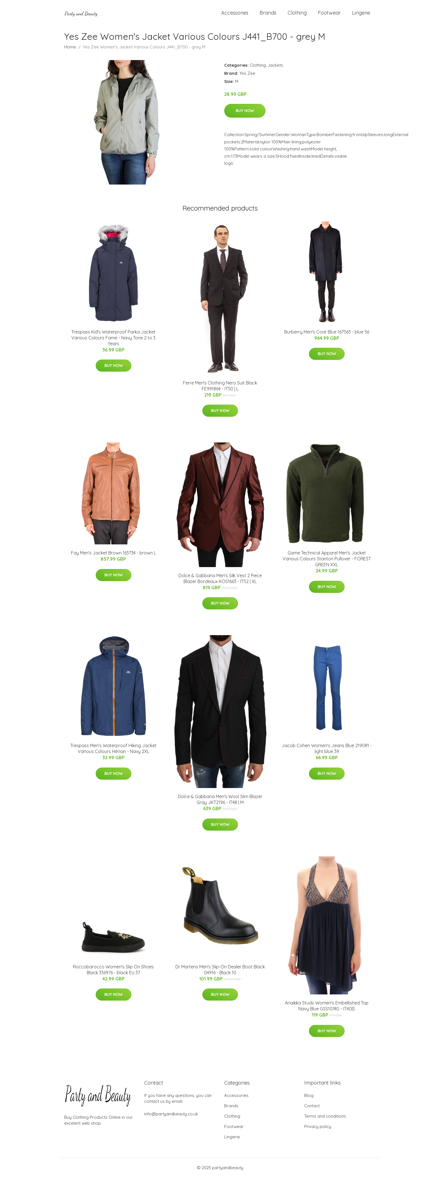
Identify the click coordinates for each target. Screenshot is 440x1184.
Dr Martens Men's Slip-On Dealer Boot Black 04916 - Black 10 (220, 976)
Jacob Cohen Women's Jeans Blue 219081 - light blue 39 (327, 755)
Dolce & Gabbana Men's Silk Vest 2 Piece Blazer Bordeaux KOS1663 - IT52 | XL (220, 585)
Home (70, 53)
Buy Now (245, 117)
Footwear (329, 16)
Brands (268, 16)
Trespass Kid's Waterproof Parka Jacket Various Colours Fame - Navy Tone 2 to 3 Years (113, 344)
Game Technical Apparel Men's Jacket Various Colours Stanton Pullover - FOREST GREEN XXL (327, 565)
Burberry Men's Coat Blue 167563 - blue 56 (326, 338)
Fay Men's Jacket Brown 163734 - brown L (113, 559)
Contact (312, 1112)
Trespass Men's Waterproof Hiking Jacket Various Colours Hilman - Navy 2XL (113, 755)
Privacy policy (317, 1133)
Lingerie (361, 16)
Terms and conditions (325, 1122)
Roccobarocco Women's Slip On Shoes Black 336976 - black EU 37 (113, 976)
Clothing (297, 16)
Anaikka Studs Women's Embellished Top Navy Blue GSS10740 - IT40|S (326, 1012)
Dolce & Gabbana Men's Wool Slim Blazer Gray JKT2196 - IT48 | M (220, 806)
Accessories (234, 16)
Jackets (275, 71)
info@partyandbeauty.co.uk (171, 1120)
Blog (308, 1102)
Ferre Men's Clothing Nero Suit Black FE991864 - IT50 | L (220, 392)
